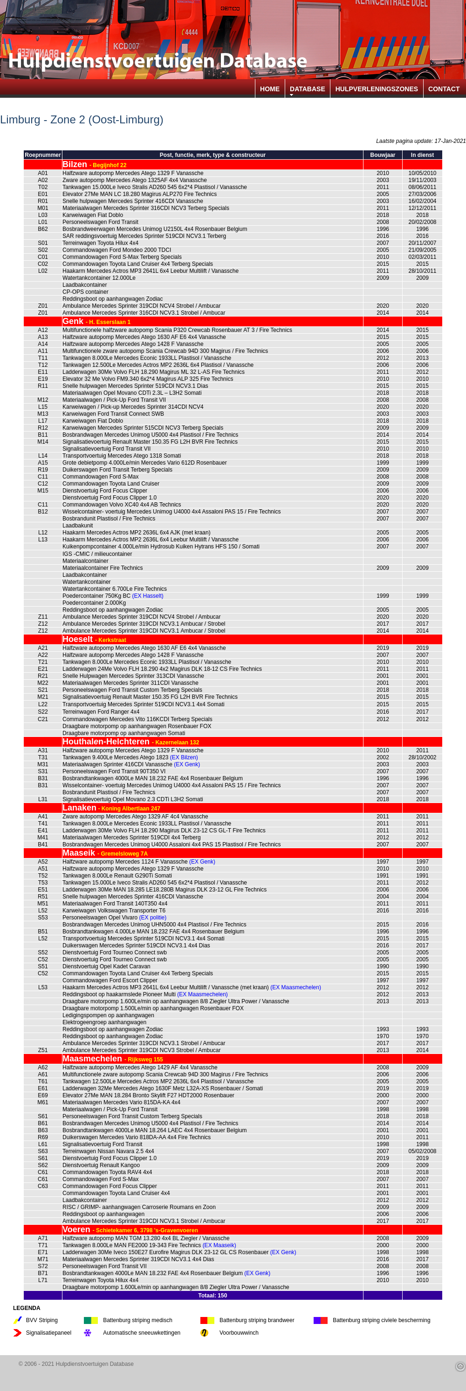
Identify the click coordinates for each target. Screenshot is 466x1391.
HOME (270, 89)
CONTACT (443, 89)
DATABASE (307, 89)
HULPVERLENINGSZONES (377, 89)
